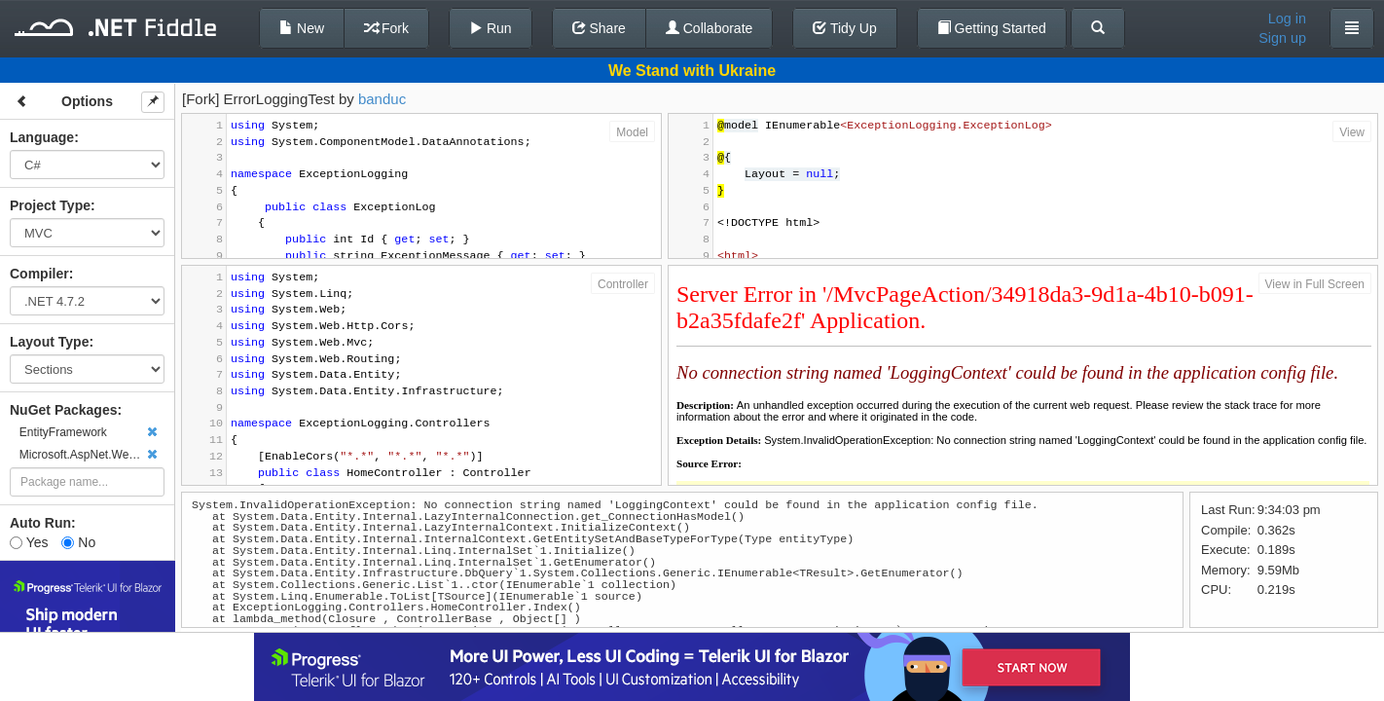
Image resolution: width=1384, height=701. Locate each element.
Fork (386, 28)
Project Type (50, 205)
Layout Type (49, 342)
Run (490, 28)
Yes (29, 542)
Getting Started (991, 28)
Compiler (39, 273)
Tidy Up (844, 28)
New (301, 28)
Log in (1287, 18)
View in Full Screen (1315, 284)
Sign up (1282, 38)
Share (599, 28)
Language (42, 137)
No (78, 542)
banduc (382, 99)
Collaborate (709, 28)
